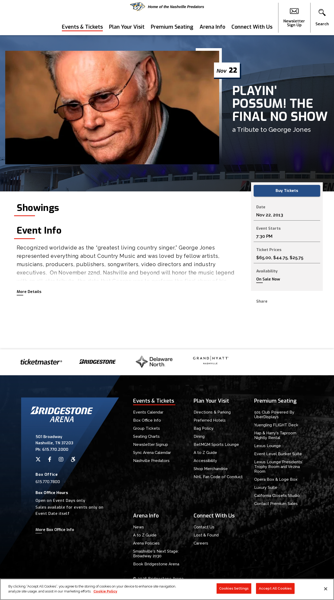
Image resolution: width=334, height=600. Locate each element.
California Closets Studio (277, 495)
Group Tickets (146, 428)
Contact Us (204, 527)
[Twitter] (38, 459)
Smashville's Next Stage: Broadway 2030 (156, 553)
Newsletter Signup (150, 444)
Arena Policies (146, 543)
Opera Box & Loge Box (275, 479)
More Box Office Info (54, 529)
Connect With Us (251, 26)
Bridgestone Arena (23, 17)
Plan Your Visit (127, 26)
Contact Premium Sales (276, 503)
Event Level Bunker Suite (278, 454)
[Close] (325, 589)
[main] (167, 192)
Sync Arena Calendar (152, 452)
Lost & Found (206, 535)
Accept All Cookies (275, 588)
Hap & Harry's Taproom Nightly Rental (275, 435)
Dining (199, 436)
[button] (322, 17)
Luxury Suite (265, 487)
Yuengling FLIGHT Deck (276, 425)
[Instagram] (61, 459)
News (138, 527)
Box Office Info (147, 420)
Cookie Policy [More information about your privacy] (105, 591)
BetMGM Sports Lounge (216, 444)
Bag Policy (203, 428)
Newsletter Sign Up (294, 17)
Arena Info (212, 26)
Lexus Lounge (267, 445)
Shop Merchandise (211, 468)
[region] (167, 589)
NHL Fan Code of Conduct (218, 476)
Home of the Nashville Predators (167, 6)
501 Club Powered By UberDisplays (274, 414)
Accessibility (205, 460)
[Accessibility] (73, 459)
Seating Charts (146, 436)
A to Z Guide (205, 452)
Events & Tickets (82, 26)
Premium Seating (172, 26)
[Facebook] (49, 459)
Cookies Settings (234, 588)
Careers (201, 543)
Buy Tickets (287, 190)
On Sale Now (268, 279)
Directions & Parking (212, 412)
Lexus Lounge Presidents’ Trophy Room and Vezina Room (278, 467)
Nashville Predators (151, 460)
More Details (29, 291)
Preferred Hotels (210, 420)
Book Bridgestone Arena (156, 564)
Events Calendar (148, 412)
